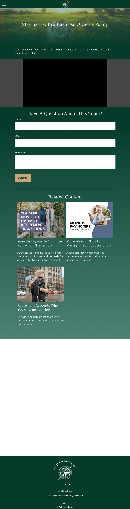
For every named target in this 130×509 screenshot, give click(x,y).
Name (18, 119)
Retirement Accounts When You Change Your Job (38, 307)
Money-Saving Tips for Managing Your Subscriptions (89, 243)
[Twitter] (65, 484)
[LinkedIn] (69, 484)
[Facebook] (60, 484)
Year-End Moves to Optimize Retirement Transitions (39, 243)
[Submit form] (23, 178)
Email (18, 135)
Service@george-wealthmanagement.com (65, 495)
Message (20, 152)
